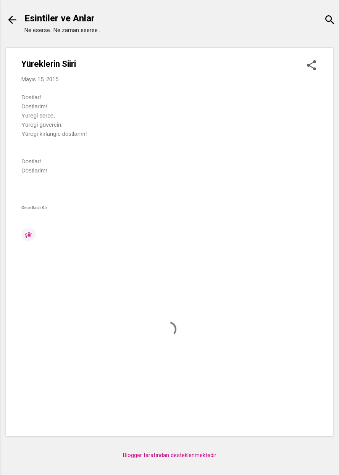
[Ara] (330, 20)
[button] (311, 66)
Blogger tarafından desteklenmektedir (169, 455)
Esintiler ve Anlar (59, 18)
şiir (28, 234)
